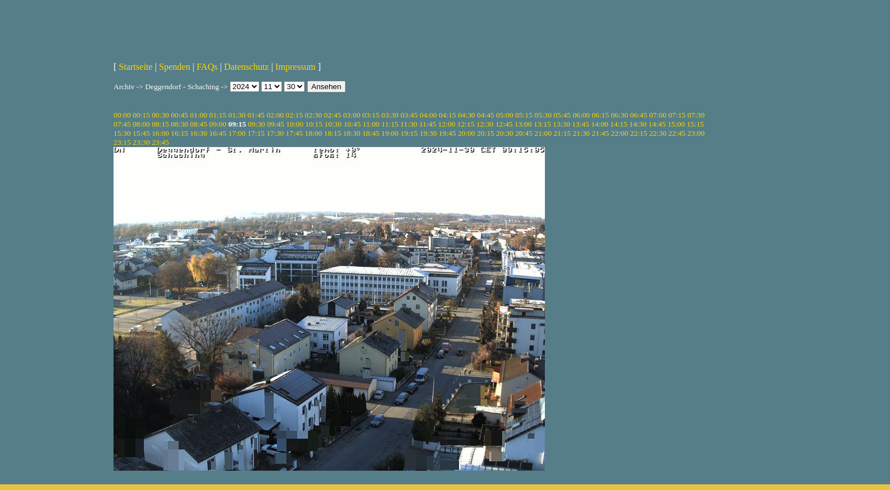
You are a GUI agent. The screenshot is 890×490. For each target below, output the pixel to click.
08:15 (160, 124)
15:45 (141, 133)
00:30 (160, 115)
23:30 (141, 142)
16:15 (179, 133)
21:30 (581, 133)
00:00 (122, 115)
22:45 (676, 133)
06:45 (638, 115)
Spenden (174, 67)
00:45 (179, 115)
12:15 (465, 124)
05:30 (542, 115)
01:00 (198, 115)
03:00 (351, 115)
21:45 (600, 133)
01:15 (217, 115)
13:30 (561, 124)
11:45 (427, 124)
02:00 (275, 115)
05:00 (504, 115)
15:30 (122, 133)
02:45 (332, 115)
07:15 (676, 115)
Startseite (136, 67)
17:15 (256, 133)
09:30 (256, 124)
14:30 (637, 124)
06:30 (619, 115)
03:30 (389, 115)
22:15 (638, 133)
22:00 (619, 133)
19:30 (427, 133)
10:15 (313, 124)
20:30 (504, 133)
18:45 (370, 133)
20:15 (485, 133)
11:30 (408, 124)
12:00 (446, 124)
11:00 (371, 124)
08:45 (198, 124)
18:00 (313, 133)
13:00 (523, 124)
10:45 (351, 124)
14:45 (657, 124)
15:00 (676, 124)
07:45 (122, 124)
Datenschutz (246, 67)
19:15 (409, 133)
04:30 (466, 115)
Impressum (295, 67)
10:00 (294, 124)
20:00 (466, 133)
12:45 (504, 124)
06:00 (581, 115)
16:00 (160, 133)
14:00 (599, 124)
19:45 (447, 133)
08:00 (141, 124)
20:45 (523, 133)
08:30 (179, 124)
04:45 (485, 115)
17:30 (275, 133)
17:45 (294, 133)
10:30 (332, 124)
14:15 (618, 124)
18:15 (332, 133)
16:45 (217, 133)
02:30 (313, 115)
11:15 (389, 124)
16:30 (198, 133)
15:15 (695, 124)
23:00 (695, 133)
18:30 (351, 133)
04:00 (427, 115)
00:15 (141, 115)
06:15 (600, 115)
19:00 (389, 133)
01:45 (256, 115)
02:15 (294, 115)
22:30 (657, 133)
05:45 (561, 115)
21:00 (542, 133)
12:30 (484, 124)
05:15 (523, 115)
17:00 (236, 133)
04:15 (447, 115)
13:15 (542, 124)
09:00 (217, 124)
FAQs (206, 67)
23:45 (160, 142)
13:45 (580, 124)
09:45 (275, 124)
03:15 (370, 115)
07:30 (695, 115)
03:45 (409, 115)
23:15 (122, 142)
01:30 (236, 115)
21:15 (561, 133)
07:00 (657, 115)
